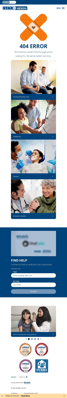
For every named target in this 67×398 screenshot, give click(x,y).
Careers (13, 377)
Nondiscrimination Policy (31, 393)
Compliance (14, 393)
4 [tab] (38, 339)
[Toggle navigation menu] (61, 8)
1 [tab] (29, 339)
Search (33, 292)
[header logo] (15, 8)
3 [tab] (35, 339)
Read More (25, 396)
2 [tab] (32, 339)
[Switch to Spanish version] (9, 2)
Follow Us (23, 377)
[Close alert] (64, 395)
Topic (15, 272)
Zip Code (16, 281)
